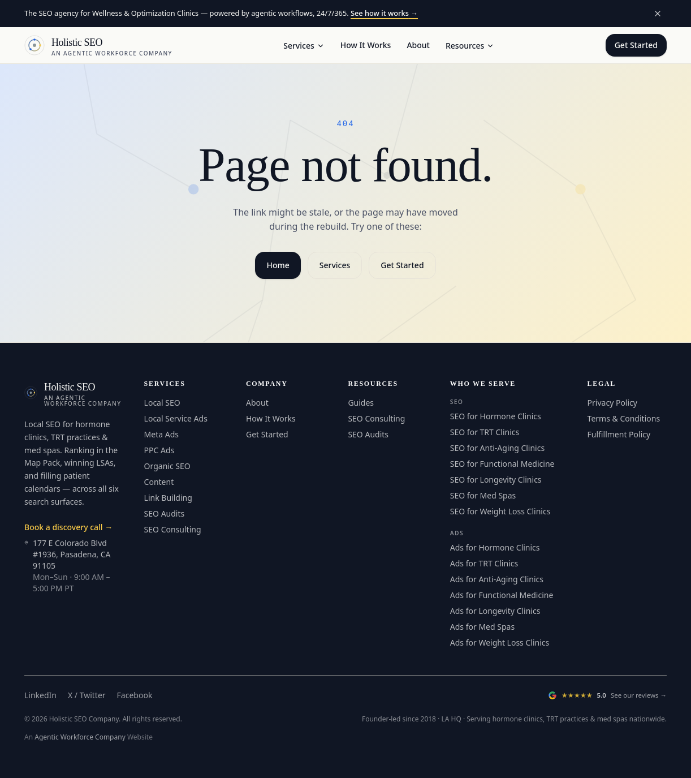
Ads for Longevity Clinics (495, 610)
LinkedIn (40, 695)
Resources (470, 45)
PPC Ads (159, 450)
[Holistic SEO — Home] (98, 46)
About (418, 45)
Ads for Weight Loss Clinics (499, 642)
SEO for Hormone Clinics (495, 416)
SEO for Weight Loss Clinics (500, 511)
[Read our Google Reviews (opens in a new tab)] (607, 695)
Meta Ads (161, 434)
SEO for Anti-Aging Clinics (497, 447)
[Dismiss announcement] (658, 14)
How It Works (365, 45)
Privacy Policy (612, 402)
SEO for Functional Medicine (502, 463)
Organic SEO (167, 466)
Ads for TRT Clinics (484, 563)
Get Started (636, 45)
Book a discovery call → (68, 527)
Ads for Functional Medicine (502, 595)
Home (277, 265)
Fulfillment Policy (619, 434)
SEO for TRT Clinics (484, 432)
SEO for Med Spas (483, 495)
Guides (361, 402)
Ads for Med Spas (482, 626)
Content (159, 481)
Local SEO (162, 402)
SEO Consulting (172, 529)
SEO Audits (164, 513)
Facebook (135, 695)
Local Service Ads (176, 418)
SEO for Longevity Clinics (496, 479)
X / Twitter (87, 695)
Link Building (168, 497)
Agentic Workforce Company (80, 737)
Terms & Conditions (624, 418)
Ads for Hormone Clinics (495, 547)
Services (304, 45)
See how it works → (384, 13)
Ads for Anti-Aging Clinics (496, 579)
